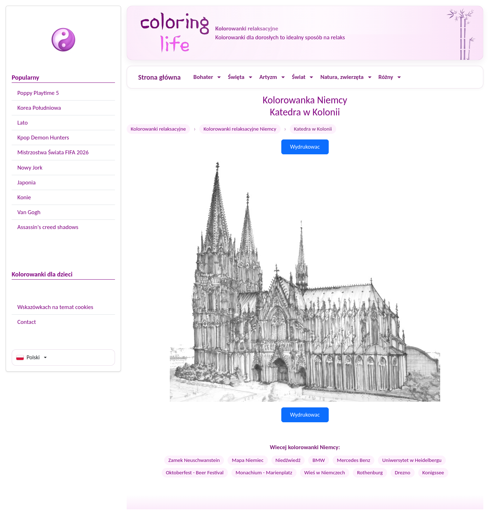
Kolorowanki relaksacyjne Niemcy (239, 129)
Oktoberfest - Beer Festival (195, 472)
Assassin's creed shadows (47, 227)
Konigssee (433, 472)
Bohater (203, 77)
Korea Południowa (39, 107)
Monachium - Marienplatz (264, 472)
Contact (26, 322)
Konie (24, 197)
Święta (236, 77)
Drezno (402, 472)
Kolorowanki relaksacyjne (158, 129)
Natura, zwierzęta (341, 77)
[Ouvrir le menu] (219, 77)
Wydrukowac (305, 146)
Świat (298, 77)
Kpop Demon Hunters (43, 137)
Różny (386, 77)
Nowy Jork (29, 167)
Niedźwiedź (288, 460)
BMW (318, 460)
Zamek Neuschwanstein (194, 460)
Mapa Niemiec (247, 460)
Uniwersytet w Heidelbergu (412, 460)
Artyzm (268, 77)
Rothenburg (370, 472)
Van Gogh (28, 212)
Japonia (26, 182)
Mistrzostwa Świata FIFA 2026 (53, 152)
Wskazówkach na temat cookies (55, 307)
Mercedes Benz (353, 460)
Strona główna (159, 77)
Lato (22, 122)
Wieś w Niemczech (324, 472)
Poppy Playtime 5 (38, 93)
